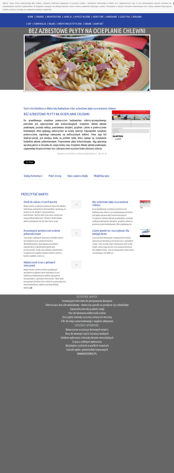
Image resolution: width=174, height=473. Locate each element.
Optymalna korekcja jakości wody (87, 309)
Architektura (38, 108)
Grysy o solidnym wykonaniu (87, 341)
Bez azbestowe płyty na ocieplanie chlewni (93, 108)
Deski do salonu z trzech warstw (40, 201)
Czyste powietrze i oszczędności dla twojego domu (110, 232)
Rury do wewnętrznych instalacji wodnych (87, 333)
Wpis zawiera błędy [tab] (77, 175)
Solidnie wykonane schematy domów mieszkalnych (87, 337)
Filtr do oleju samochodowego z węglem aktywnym (87, 321)
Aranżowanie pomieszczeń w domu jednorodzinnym (42, 232)
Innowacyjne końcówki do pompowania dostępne (87, 300)
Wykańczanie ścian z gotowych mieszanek (39, 264)
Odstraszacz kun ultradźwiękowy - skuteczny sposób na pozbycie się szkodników (87, 304)
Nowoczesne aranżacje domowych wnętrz (87, 329)
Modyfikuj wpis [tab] (101, 175)
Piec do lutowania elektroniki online (87, 313)
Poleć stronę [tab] (54, 175)
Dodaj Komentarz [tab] (33, 175)
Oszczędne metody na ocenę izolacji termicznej (87, 317)
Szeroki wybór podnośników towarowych (87, 349)
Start (26, 108)
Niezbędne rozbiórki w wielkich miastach (87, 345)
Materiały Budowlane (58, 108)
